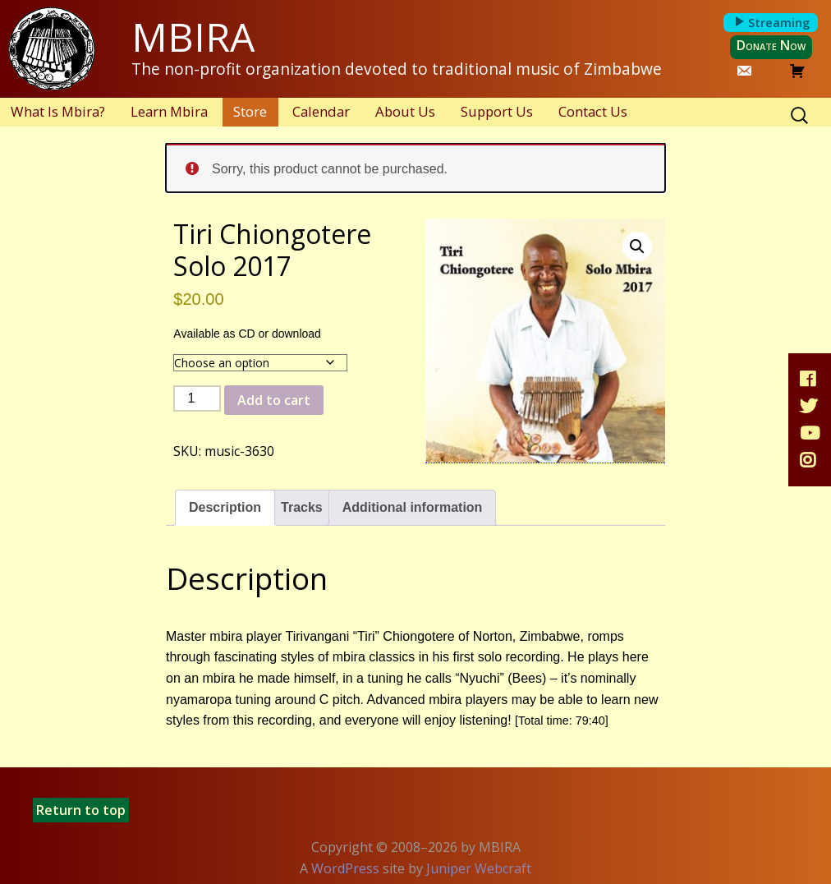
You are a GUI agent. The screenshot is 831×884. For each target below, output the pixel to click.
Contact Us (592, 111)
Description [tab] (225, 507)
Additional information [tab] (412, 507)
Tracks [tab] (302, 507)
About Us (405, 111)
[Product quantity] (197, 398)
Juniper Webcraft (478, 868)
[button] (637, 246)
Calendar (321, 111)
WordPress (345, 868)
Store (250, 111)
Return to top (81, 810)
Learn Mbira (169, 111)
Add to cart (273, 400)
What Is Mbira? (58, 111)
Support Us (497, 111)
